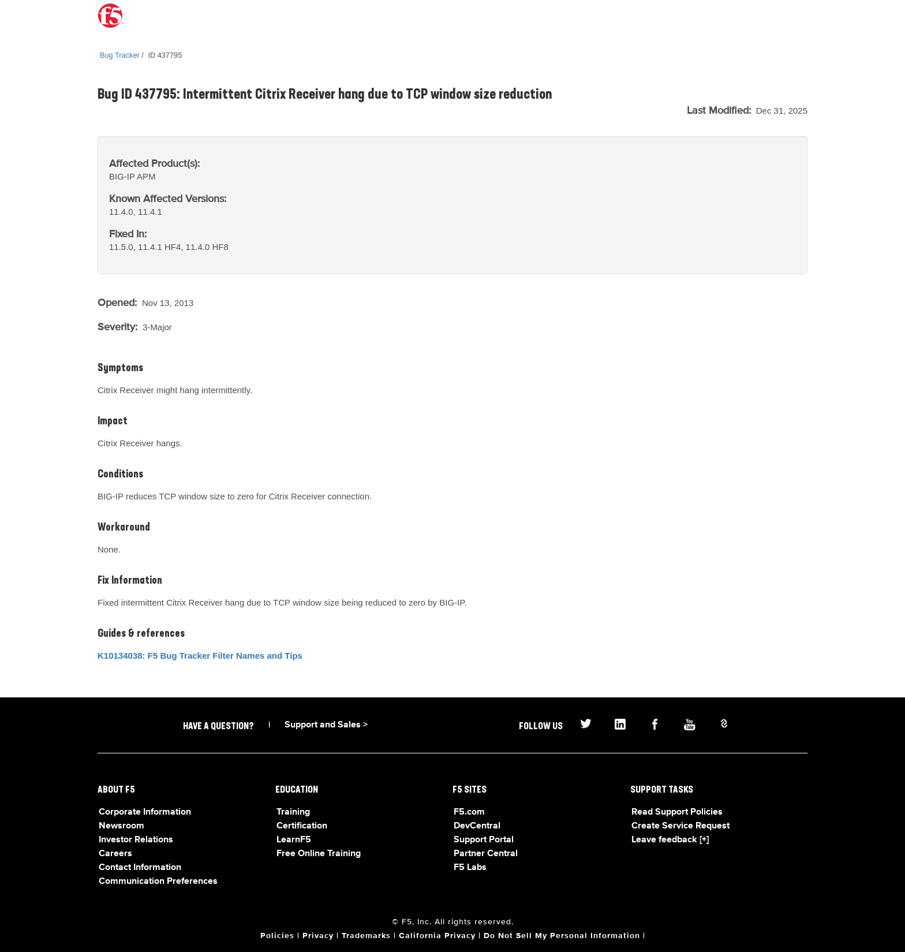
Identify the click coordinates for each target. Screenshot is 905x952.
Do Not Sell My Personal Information (562, 936)
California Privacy (437, 936)
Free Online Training (318, 853)
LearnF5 (293, 840)
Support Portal (484, 840)
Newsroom (121, 826)
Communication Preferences (158, 881)
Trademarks (366, 936)
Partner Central (486, 853)
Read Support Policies (677, 812)
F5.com (469, 812)
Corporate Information (145, 812)
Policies (277, 936)
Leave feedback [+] (670, 840)
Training (293, 812)
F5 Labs (470, 867)
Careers (115, 853)
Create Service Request (680, 826)
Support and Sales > (326, 725)
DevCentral (477, 826)
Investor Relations (136, 840)
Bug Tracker (120, 55)
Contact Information (140, 867)
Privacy (318, 936)
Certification (301, 826)
